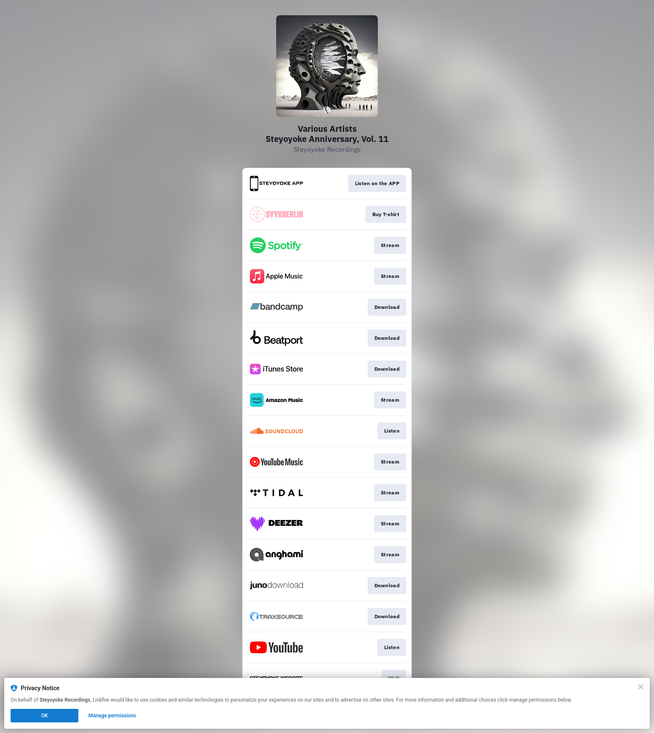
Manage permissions (112, 716)
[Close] (641, 687)
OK (44, 716)
